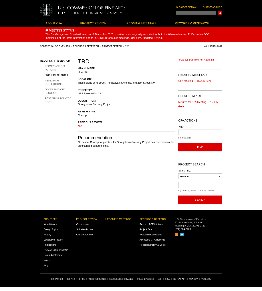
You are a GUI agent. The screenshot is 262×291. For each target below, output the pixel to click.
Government (82, 224)
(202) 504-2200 (183, 229)
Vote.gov (206, 279)
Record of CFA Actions (55, 68)
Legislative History (53, 239)
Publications (50, 244)
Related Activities (53, 255)
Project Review (93, 23)
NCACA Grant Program (56, 250)
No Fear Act (179, 279)
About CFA (53, 23)
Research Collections (54, 82)
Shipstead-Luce (212, 7)
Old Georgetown (186, 7)
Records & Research (192, 23)
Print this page (215, 46)
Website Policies (97, 279)
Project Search (56, 75)
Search (220, 13)
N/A (80, 125)
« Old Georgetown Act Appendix (196, 59)
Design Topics (51, 229)
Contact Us (57, 279)
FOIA (167, 279)
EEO (160, 279)
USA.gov (193, 279)
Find (200, 147)
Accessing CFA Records (55, 91)
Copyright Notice (76, 279)
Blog (46, 265)
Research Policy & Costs (58, 100)
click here (135, 37)
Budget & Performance (121, 279)
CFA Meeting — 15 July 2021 (194, 80)
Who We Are (50, 224)
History (47, 234)
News (47, 260)
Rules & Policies (145, 279)
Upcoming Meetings (140, 23)
